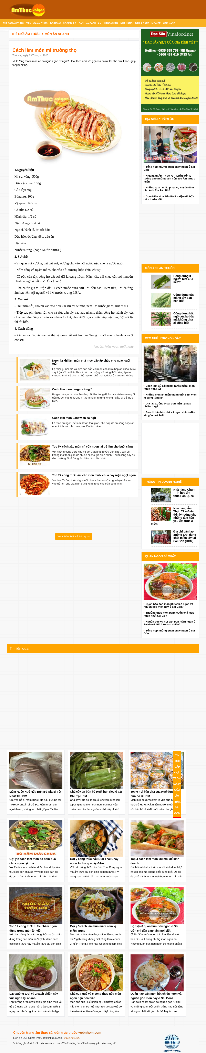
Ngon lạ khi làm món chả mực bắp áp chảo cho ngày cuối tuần (91, 362)
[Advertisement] (170, 448)
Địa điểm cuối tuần (159, 119)
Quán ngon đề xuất (160, 556)
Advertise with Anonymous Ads (170, 259)
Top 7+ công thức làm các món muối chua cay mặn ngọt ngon (94, 475)
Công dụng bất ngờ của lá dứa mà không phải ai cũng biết (183, 318)
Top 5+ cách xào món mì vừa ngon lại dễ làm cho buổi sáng (92, 446)
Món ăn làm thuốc (160, 268)
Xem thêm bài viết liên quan (73, 536)
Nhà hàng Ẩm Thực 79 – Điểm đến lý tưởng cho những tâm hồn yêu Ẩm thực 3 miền (173, 516)
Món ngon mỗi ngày (119, 346)
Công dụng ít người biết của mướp (183, 279)
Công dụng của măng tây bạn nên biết (183, 298)
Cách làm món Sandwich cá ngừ (74, 417)
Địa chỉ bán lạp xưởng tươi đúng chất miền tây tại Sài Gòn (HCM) (184, 536)
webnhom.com (89, 1032)
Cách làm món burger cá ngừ (72, 389)
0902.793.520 (72, 1037)
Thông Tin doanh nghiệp (164, 481)
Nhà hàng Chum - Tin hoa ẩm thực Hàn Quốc (184, 493)
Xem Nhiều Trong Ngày (163, 338)
